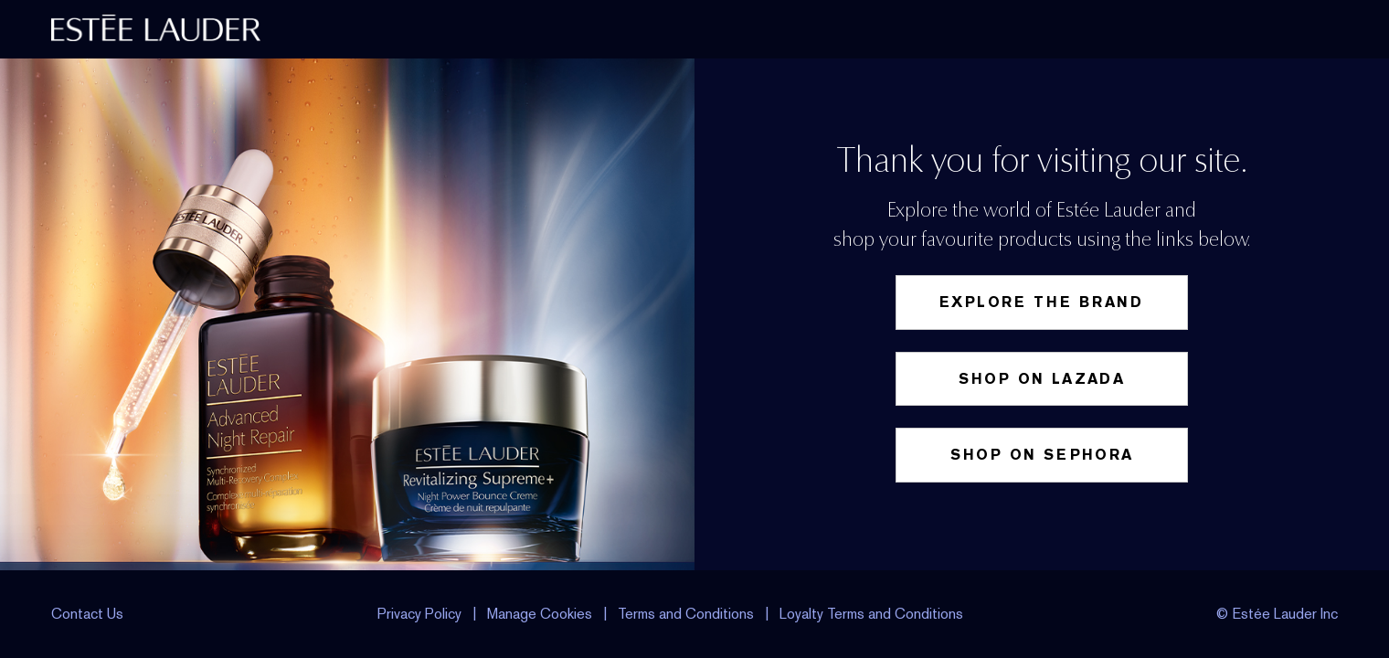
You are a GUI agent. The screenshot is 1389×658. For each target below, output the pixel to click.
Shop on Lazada (1042, 378)
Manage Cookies (541, 613)
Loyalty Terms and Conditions (871, 613)
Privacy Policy (419, 613)
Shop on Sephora (1042, 454)
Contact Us (87, 613)
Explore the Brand (1041, 302)
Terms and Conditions (686, 613)
